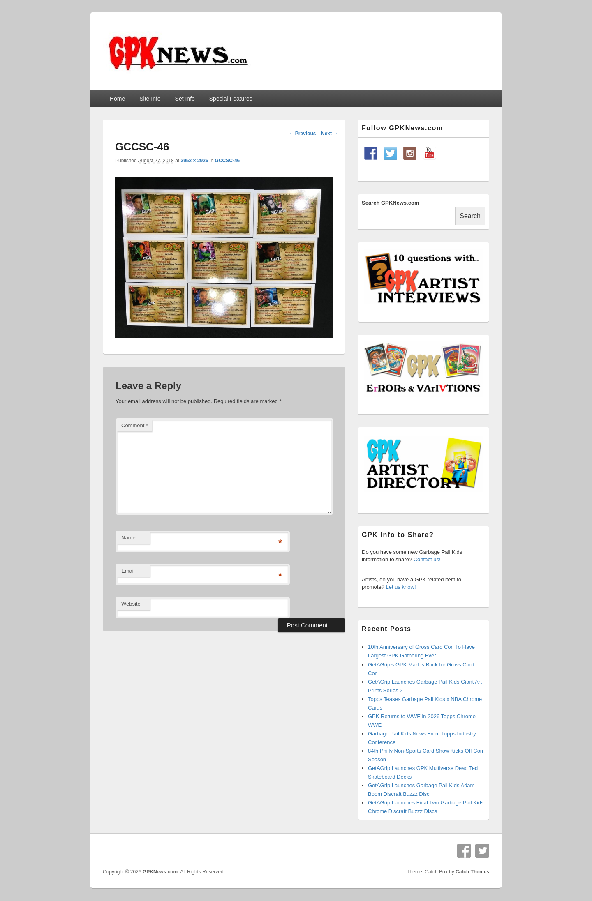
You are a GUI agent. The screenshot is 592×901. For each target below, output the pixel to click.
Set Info (185, 98)
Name (128, 538)
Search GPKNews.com (390, 203)
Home (117, 98)
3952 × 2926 (194, 161)
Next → (329, 133)
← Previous (302, 133)
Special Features (230, 98)
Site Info (149, 98)
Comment (134, 425)
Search (470, 215)
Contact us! (427, 559)
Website (131, 604)
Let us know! (401, 587)
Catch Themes (472, 872)
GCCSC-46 (227, 161)
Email (128, 571)
